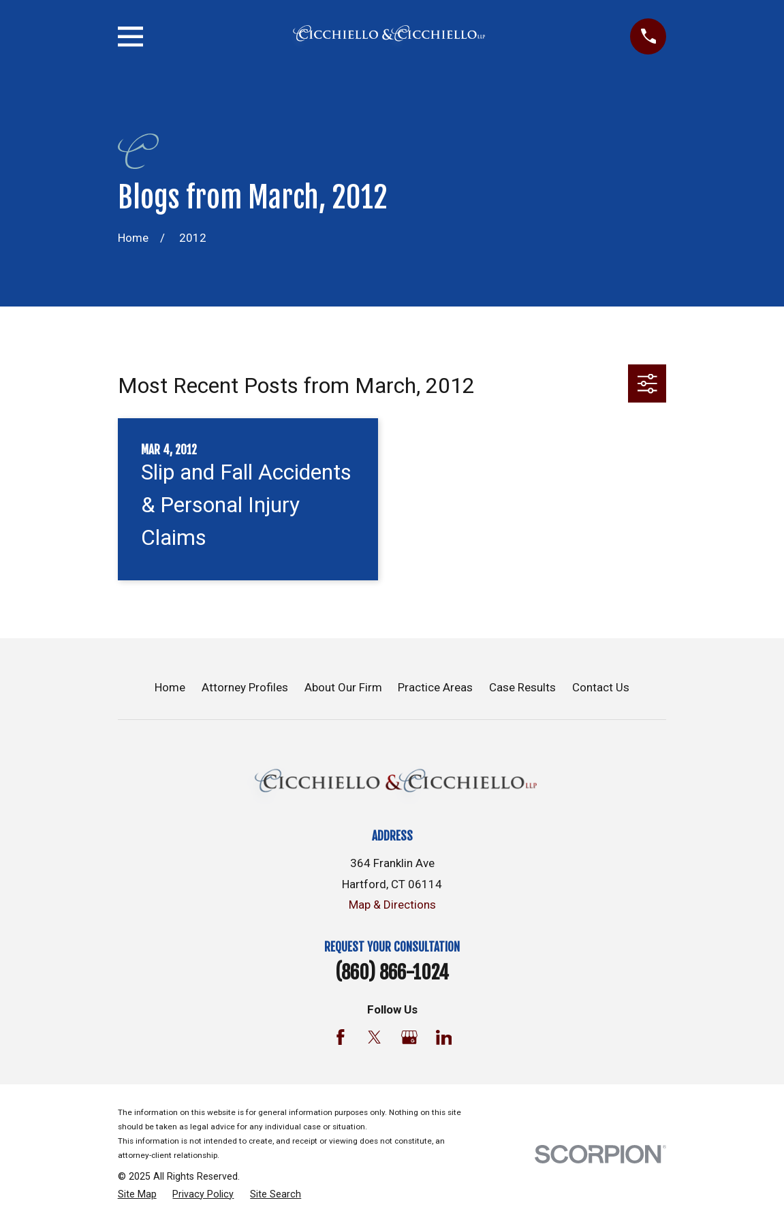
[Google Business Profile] (409, 1037)
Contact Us (600, 687)
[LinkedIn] (444, 1037)
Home (170, 687)
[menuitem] (137, 1195)
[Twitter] (374, 1037)
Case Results (522, 687)
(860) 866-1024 (392, 972)
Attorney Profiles (245, 687)
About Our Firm (343, 687)
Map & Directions (392, 904)
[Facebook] (340, 1037)
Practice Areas (435, 687)
